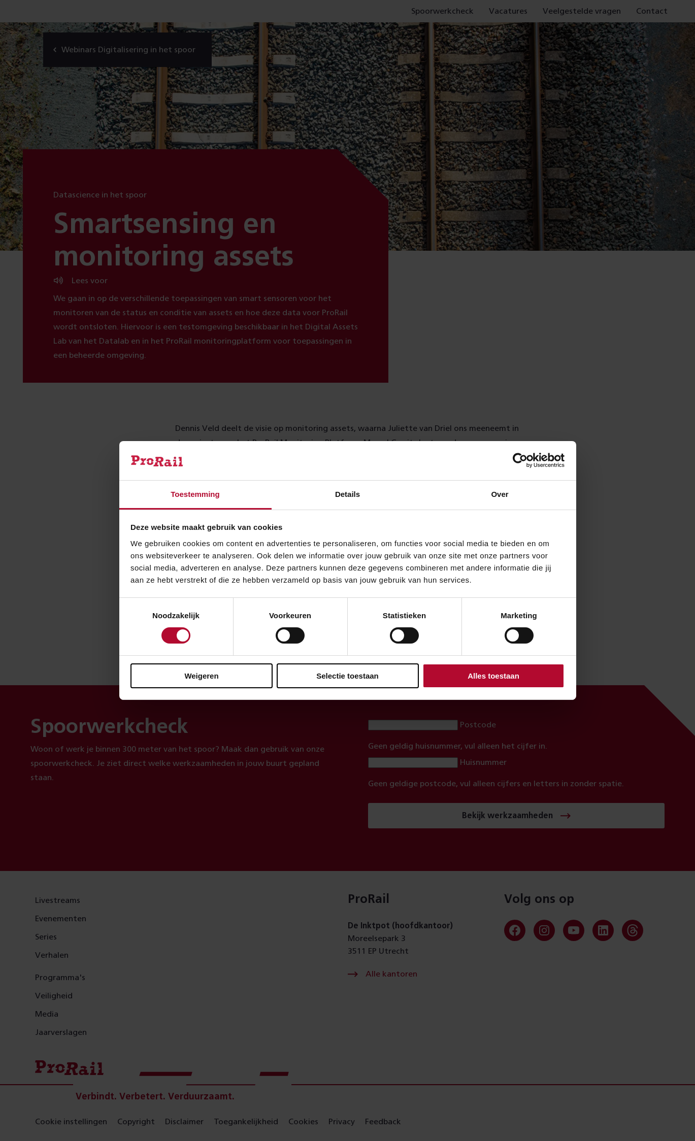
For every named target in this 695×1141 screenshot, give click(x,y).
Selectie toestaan (347, 676)
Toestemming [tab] (195, 494)
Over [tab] (499, 494)
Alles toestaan (493, 676)
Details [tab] (347, 494)
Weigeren (201, 676)
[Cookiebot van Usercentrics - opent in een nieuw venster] (520, 460)
